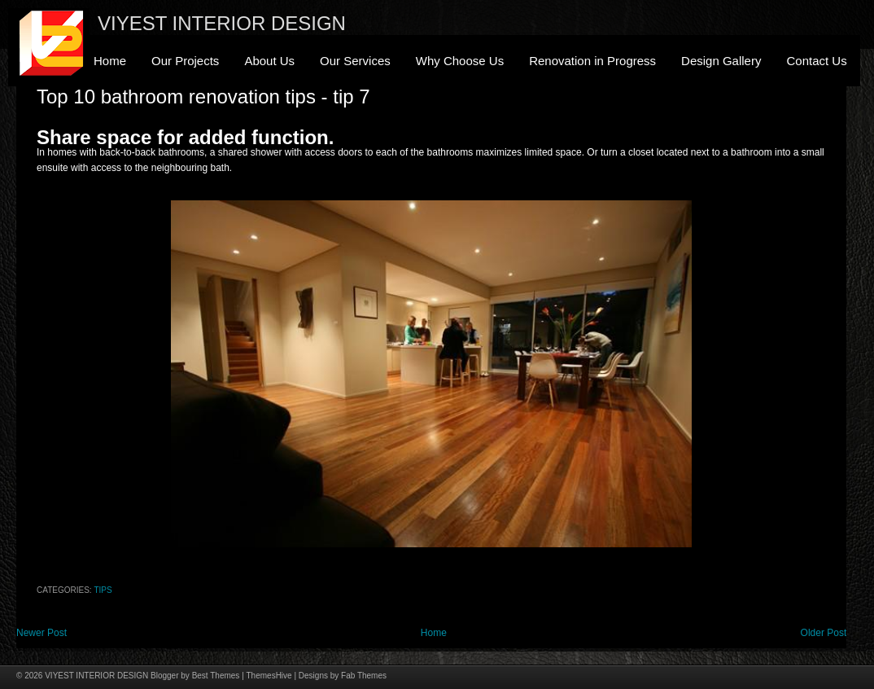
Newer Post (41, 633)
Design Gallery (721, 61)
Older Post (824, 633)
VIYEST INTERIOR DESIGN (222, 23)
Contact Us (816, 61)
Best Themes (216, 675)
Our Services (355, 61)
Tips (102, 590)
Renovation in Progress (592, 61)
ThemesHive (269, 675)
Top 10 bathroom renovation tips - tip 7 (203, 97)
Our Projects (185, 61)
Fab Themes (364, 675)
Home (110, 61)
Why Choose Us (460, 61)
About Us (269, 61)
